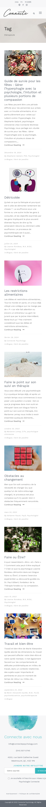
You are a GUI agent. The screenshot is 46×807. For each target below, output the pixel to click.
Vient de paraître (20, 159)
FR (21, 2)
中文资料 (28, 2)
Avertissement (11, 794)
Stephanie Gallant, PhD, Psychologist (23, 156)
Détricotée (12, 197)
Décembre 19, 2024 (12, 153)
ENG (16, 2)
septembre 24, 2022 (13, 690)
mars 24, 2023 (10, 512)
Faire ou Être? (14, 557)
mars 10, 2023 (10, 597)
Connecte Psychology (16, 341)
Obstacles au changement (14, 477)
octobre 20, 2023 (12, 429)
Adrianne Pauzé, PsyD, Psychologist (22, 515)
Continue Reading (14, 145)
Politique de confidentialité (30, 794)
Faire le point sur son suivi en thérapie (20, 384)
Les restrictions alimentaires (15, 292)
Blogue (9, 159)
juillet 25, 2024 (11, 244)
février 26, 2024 (11, 337)
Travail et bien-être (18, 644)
